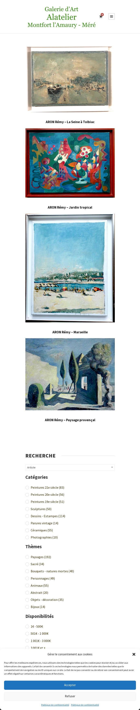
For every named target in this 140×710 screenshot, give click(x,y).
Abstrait (39, 593)
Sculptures (41, 509)
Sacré (37, 564)
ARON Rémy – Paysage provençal (70, 420)
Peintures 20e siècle (47, 495)
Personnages (43, 578)
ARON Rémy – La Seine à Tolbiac (70, 122)
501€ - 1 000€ (39, 633)
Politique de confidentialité (55, 704)
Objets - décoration (47, 600)
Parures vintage (44, 523)
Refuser (70, 696)
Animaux (40, 585)
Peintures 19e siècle (47, 502)
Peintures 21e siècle (47, 487)
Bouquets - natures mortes (52, 571)
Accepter (70, 685)
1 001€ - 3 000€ (41, 641)
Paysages (41, 557)
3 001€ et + (38, 648)
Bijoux (38, 607)
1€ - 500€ (37, 626)
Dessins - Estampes (48, 516)
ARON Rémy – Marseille (70, 332)
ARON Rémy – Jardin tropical (70, 207)
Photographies (44, 537)
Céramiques (42, 530)
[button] (134, 654)
